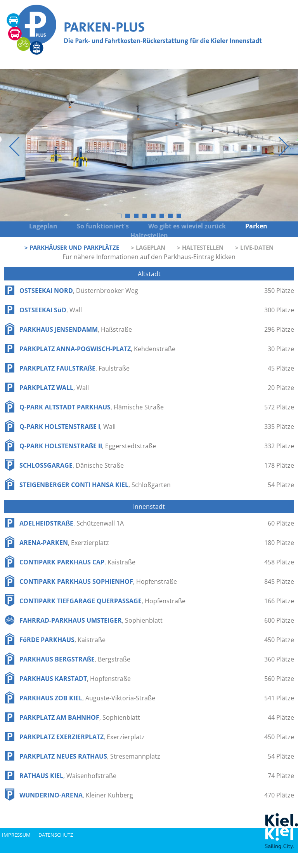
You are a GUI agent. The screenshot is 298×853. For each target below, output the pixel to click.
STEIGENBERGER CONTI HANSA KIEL (95, 484)
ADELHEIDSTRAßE (71, 523)
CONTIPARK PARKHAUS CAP (77, 562)
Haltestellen (149, 235)
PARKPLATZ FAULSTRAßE (74, 368)
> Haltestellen (200, 247)
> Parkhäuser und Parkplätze (71, 247)
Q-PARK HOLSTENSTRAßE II (87, 446)
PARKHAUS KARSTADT (75, 678)
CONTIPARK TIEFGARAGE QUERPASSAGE (102, 601)
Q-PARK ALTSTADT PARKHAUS (91, 407)
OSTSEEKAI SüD (50, 310)
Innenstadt (149, 506)
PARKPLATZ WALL (54, 387)
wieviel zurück (203, 226)
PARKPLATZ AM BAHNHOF (79, 717)
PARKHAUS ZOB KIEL (87, 698)
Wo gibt (160, 226)
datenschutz (55, 834)
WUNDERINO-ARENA (76, 795)
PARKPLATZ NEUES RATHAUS (89, 756)
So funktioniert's (103, 226)
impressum (16, 834)
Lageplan (43, 226)
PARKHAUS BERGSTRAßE (74, 659)
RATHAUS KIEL (67, 775)
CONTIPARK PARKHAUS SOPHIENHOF (98, 581)
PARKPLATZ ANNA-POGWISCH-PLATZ (97, 349)
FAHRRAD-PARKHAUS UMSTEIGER (91, 620)
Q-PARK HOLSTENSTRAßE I (67, 426)
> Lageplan (148, 247)
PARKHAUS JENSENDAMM (75, 329)
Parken (257, 226)
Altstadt (149, 274)
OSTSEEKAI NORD (78, 290)
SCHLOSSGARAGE (71, 465)
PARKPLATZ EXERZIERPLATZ (82, 737)
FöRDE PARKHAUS (62, 639)
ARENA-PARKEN (64, 542)
